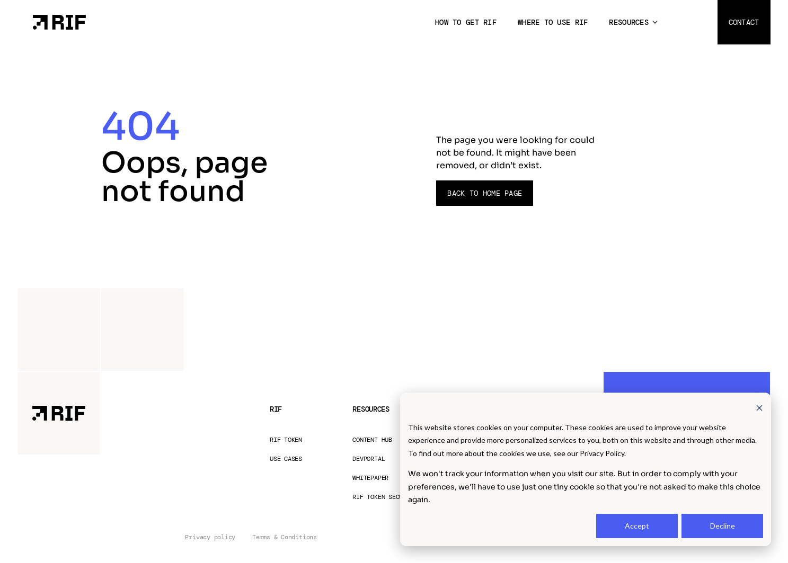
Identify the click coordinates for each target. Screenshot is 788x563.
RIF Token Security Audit (395, 497)
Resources (629, 22)
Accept (637, 525)
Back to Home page (484, 193)
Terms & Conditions (284, 537)
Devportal (368, 459)
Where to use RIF (553, 22)
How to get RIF (466, 22)
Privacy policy (210, 537)
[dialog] (585, 469)
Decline (722, 525)
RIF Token (286, 440)
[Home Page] (59, 21)
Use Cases (286, 459)
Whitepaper (370, 478)
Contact (744, 22)
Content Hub (372, 440)
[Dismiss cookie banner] (759, 407)
